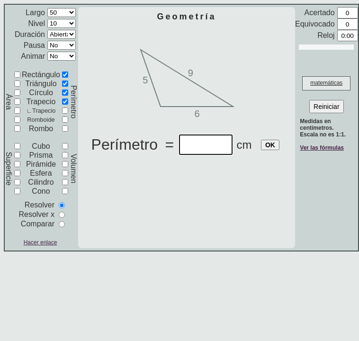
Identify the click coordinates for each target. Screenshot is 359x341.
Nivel (36, 23)
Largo (35, 13)
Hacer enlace (40, 242)
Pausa (34, 45)
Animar (33, 56)
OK (270, 145)
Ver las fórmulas (322, 147)
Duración (30, 34)
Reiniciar (326, 106)
